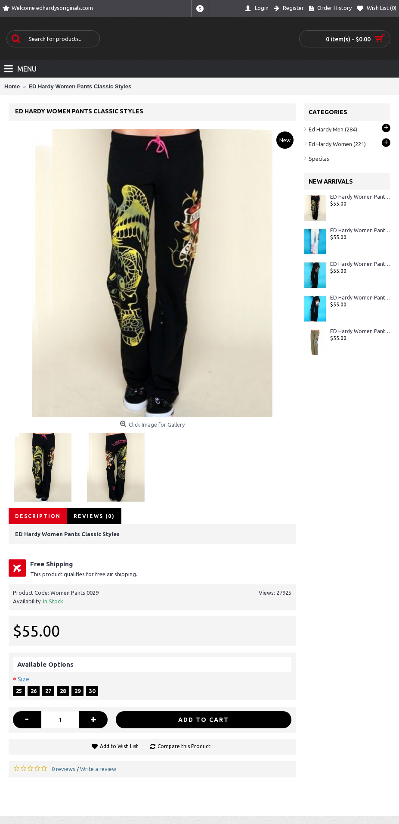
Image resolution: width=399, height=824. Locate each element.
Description (38, 516)
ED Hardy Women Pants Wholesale (360, 264)
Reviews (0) (94, 516)
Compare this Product (184, 746)
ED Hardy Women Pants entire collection (360, 297)
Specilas (319, 159)
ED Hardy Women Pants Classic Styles (360, 197)
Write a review (98, 769)
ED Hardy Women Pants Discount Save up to (360, 331)
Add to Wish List (119, 746)
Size (23, 679)
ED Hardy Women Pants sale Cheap (360, 230)
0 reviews (63, 769)
